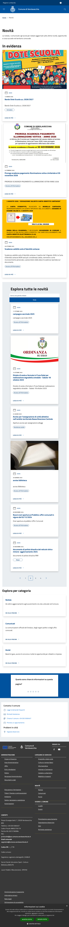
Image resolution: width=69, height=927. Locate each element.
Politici (6, 773)
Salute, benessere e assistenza (14, 800)
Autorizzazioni (9, 803)
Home (4, 17)
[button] (34, 924)
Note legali (8, 899)
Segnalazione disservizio (46, 822)
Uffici (6, 766)
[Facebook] (54, 749)
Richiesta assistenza (45, 829)
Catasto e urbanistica (45, 773)
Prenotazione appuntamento (47, 819)
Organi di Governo (10, 759)
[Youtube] (59, 749)
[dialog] (34, 915)
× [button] (67, 906)
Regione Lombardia (9, 3)
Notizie (40, 790)
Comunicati (42, 793)
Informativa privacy (10, 895)
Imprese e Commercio (45, 769)
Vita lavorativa (43, 766)
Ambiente (7, 796)
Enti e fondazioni (10, 769)
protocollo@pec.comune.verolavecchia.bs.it (16, 836)
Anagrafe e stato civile (45, 759)
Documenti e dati (10, 780)
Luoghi (40, 806)
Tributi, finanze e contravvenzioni (15, 793)
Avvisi (8, 93)
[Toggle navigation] (4, 9)
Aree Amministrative (11, 762)
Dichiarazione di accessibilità (13, 902)
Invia (34, 300)
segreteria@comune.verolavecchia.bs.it (14, 842)
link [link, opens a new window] (53, 915)
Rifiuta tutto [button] (42, 919)
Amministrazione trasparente (14, 892)
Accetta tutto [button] (27, 919)
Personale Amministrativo (13, 776)
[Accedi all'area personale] (60, 3)
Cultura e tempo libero (45, 762)
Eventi (40, 809)
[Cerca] (65, 9)
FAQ (39, 826)
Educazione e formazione (12, 790)
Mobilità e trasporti (44, 776)
